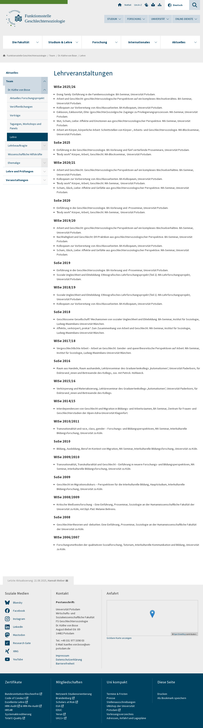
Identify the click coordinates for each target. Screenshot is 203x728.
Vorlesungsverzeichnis (120, 714)
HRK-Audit (11, 706)
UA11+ (59, 718)
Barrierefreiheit (65, 663)
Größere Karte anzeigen (119, 638)
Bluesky (17, 602)
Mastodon (19, 635)
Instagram (19, 619)
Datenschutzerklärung (69, 659)
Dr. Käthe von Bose (67, 55)
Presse (111, 698)
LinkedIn (18, 627)
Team (52, 55)
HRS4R (9, 710)
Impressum (62, 655)
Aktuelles (12, 72)
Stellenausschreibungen (121, 702)
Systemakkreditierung (18, 714)
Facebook (19, 610)
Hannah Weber (56, 580)
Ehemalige (14, 163)
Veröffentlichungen (21, 106)
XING (15, 651)
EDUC (59, 710)
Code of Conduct (15, 698)
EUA (58, 706)
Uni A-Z (138, 4)
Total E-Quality (13, 718)
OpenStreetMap (180, 634)
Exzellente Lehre (15, 702)
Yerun (59, 714)
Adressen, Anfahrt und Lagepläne (126, 718)
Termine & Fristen (117, 694)
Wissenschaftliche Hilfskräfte (25, 154)
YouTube (18, 659)
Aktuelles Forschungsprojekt (27, 98)
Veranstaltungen (17, 180)
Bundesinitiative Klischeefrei (22, 694)
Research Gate (22, 643)
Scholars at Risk (65, 702)
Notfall (127, 4)
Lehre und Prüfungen (19, 171)
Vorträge (15, 115)
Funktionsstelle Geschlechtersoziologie (26, 55)
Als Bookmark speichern (171, 698)
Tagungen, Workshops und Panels (25, 126)
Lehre (82, 55)
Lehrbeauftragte (17, 145)
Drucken (162, 694)
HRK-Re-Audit (30, 706)
